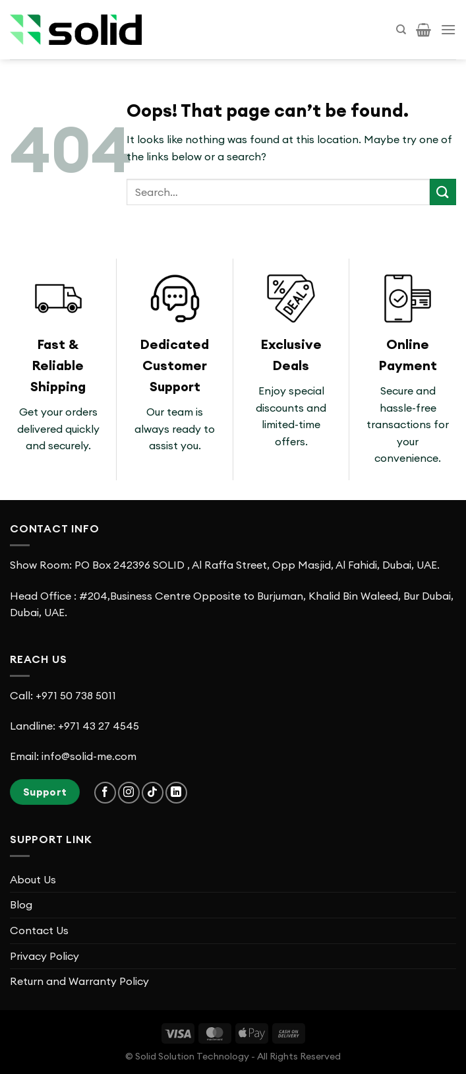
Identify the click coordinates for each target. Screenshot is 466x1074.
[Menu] (448, 29)
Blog (21, 904)
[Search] (401, 29)
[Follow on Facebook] (105, 793)
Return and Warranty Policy (79, 981)
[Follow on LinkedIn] (176, 793)
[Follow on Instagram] (129, 793)
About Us (33, 879)
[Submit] (443, 192)
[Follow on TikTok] (152, 793)
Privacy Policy (44, 956)
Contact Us (39, 930)
